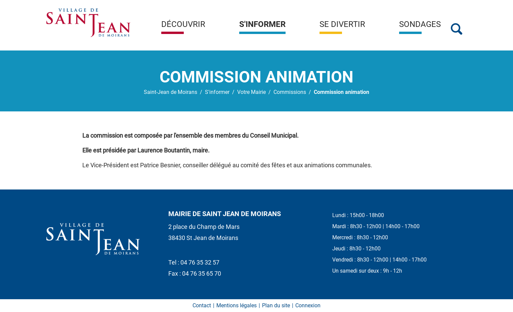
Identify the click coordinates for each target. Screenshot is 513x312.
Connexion (307, 305)
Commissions (289, 92)
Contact (202, 305)
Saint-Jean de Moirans (170, 92)
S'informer (217, 92)
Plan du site (276, 305)
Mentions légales (236, 305)
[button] (183, 27)
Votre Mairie (251, 92)
